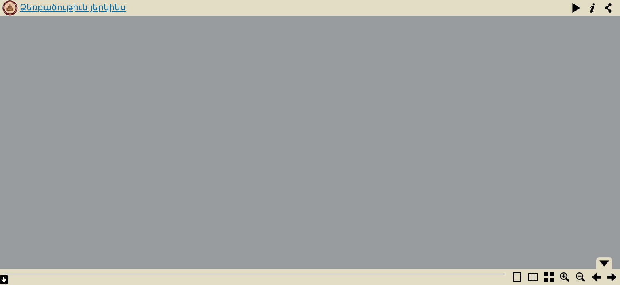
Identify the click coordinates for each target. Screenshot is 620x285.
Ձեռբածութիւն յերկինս (73, 7)
